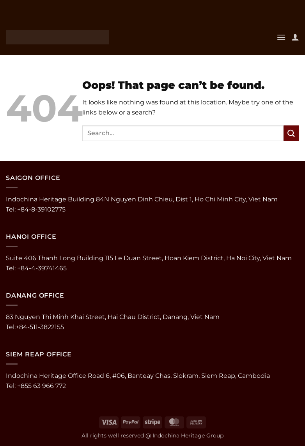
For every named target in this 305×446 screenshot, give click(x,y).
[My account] (295, 37)
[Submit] (291, 133)
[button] (281, 37)
